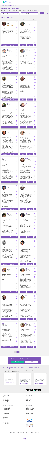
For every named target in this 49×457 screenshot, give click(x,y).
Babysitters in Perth (6, 410)
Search (6, 5)
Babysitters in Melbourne (7, 408)
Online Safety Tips (6, 400)
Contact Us (37, 432)
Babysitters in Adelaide (6, 413)
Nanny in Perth (28, 400)
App (11, 432)
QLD (13, 5)
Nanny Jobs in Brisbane (29, 409)
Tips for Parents (5, 396)
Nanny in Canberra (28, 401)
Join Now (37, 10)
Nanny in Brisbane (28, 399)
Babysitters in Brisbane (6, 409)
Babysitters (10, 5)
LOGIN (32, 361)
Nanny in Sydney (28, 396)
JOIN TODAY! (17, 361)
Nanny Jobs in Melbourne (30, 408)
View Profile (5, 45)
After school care (6, 422)
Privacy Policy (28, 432)
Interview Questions (6, 399)
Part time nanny (5, 418)
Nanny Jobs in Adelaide (29, 413)
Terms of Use (22, 432)
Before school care (6, 423)
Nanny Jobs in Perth (29, 410)
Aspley (16, 5)
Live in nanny (5, 421)
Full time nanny (5, 417)
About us (32, 432)
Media (18, 432)
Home (3, 5)
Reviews (14, 432)
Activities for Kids (6, 401)
